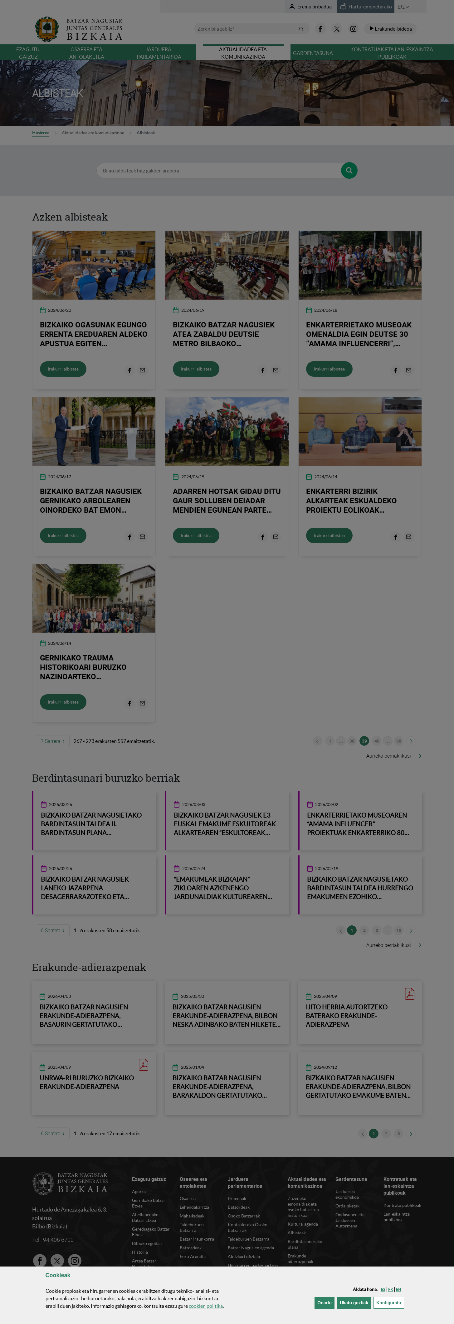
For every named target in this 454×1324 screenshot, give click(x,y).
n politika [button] (206, 1306)
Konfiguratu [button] (390, 1302)
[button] (383, 1289)
